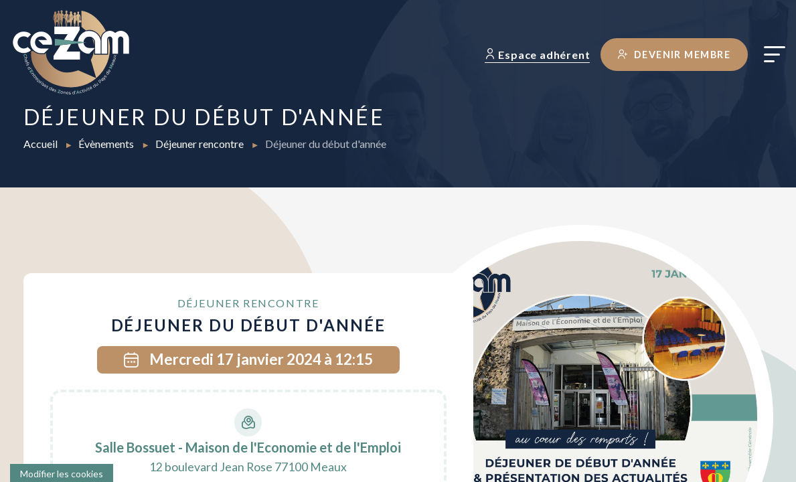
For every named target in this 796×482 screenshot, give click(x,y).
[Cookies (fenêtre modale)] (61, 473)
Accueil (41, 143)
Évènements (107, 143)
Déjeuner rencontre (200, 143)
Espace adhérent (537, 54)
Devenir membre (674, 54)
